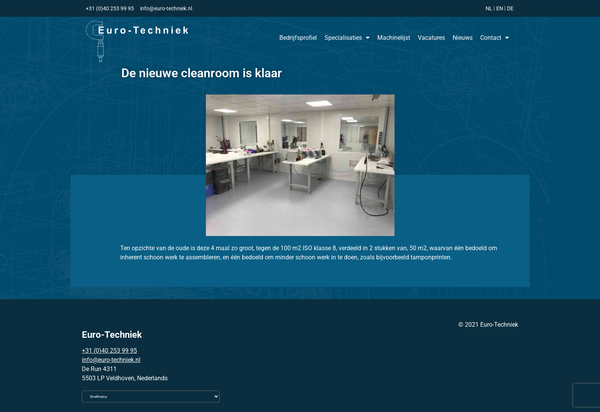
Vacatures (431, 37)
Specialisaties (347, 37)
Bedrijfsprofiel (298, 37)
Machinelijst (393, 37)
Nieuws (463, 37)
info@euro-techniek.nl (111, 359)
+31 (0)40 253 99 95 (109, 350)
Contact (494, 37)
